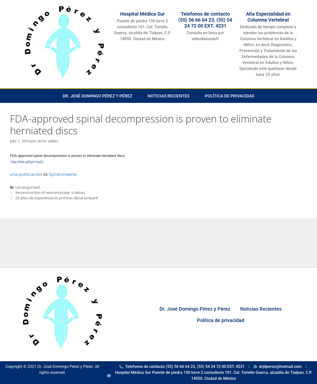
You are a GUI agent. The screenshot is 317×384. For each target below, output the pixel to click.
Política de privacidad (229, 95)
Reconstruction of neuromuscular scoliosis (50, 192)
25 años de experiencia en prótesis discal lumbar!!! (56, 198)
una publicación (26, 174)
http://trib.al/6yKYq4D (27, 162)
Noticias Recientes (168, 95)
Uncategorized (27, 187)
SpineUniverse (63, 174)
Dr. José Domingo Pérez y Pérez (97, 95)
